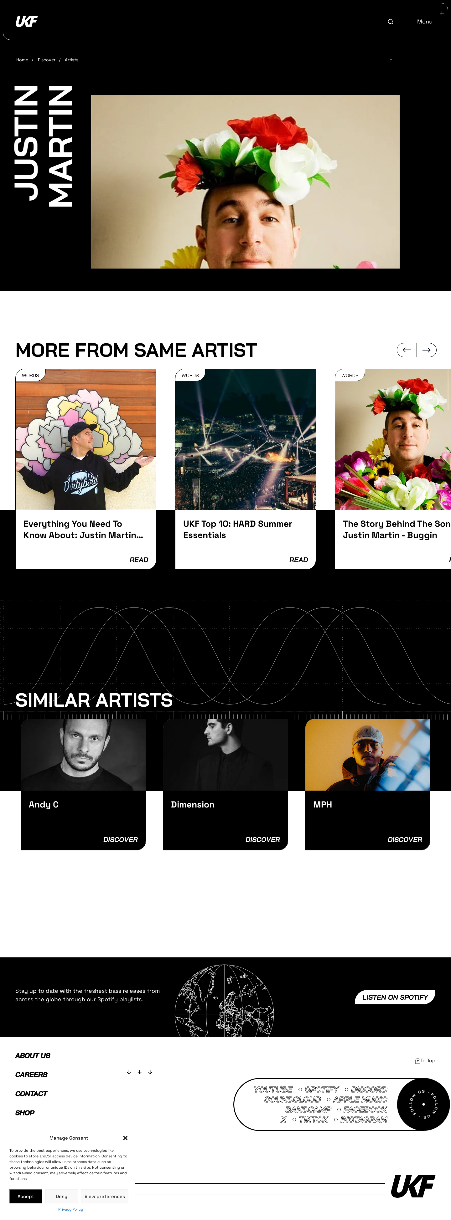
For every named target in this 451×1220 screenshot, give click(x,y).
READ (139, 559)
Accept (26, 1196)
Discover (46, 60)
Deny (61, 1196)
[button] (125, 1138)
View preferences (105, 1196)
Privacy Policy (70, 1209)
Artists (71, 60)
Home (22, 60)
